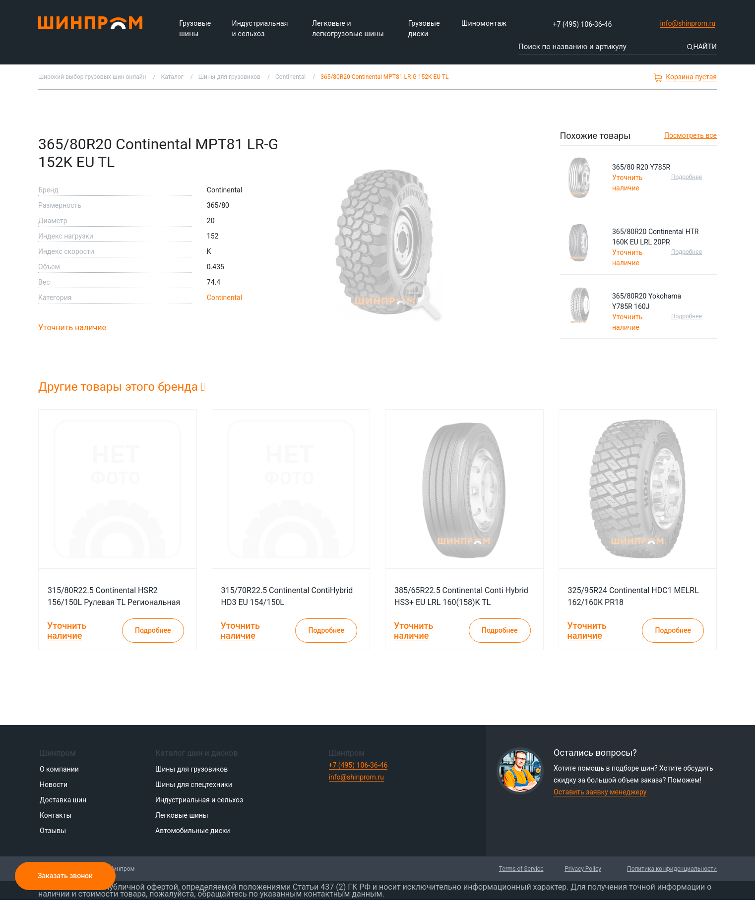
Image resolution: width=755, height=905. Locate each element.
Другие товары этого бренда (121, 387)
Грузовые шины (195, 28)
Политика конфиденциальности (672, 868)
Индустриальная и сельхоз (260, 28)
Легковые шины (181, 815)
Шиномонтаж (483, 23)
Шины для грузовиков (191, 769)
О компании (59, 769)
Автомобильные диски (192, 831)
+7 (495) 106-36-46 (582, 24)
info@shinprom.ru (687, 24)
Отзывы (53, 831)
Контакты (55, 815)
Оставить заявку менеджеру (600, 792)
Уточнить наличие (72, 327)
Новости (53, 784)
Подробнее (686, 177)
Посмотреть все (690, 135)
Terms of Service (521, 868)
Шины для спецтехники (193, 784)
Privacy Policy (583, 868)
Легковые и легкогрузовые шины (348, 28)
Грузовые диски (424, 28)
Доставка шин (63, 800)
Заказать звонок (65, 876)
